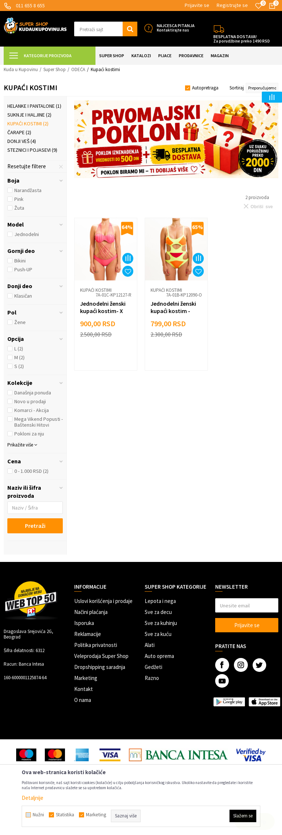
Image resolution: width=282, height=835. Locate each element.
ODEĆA (78, 69)
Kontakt (83, 689)
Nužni (38, 814)
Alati (150, 645)
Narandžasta (27, 190)
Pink (19, 199)
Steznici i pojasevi (32, 150)
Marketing (85, 678)
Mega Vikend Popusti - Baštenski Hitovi (38, 422)
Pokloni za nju (29, 433)
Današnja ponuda (32, 392)
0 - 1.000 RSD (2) (31, 471)
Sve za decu (158, 612)
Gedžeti (153, 667)
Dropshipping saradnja (99, 667)
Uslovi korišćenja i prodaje (103, 601)
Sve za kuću (158, 634)
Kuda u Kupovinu (21, 69)
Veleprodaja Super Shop (101, 656)
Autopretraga (205, 88)
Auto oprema (159, 656)
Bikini (20, 260)
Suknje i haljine (29, 114)
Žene (20, 322)
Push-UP (23, 269)
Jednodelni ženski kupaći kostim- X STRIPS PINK (103, 311)
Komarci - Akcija (31, 410)
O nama (82, 700)
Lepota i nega (160, 601)
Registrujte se (232, 5)
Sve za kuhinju (161, 623)
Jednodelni (26, 234)
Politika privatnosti (95, 645)
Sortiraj (236, 88)
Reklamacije (87, 634)
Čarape (19, 132)
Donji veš (21, 141)
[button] (105, 29)
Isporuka (84, 623)
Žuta (19, 208)
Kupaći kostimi (27, 123)
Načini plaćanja (91, 612)
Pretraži (35, 525)
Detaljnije (32, 797)
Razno (152, 678)
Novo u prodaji (30, 401)
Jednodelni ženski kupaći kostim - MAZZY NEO (173, 311)
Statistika (65, 814)
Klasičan (23, 296)
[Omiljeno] (258, 6)
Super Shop (54, 69)
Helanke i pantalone (34, 106)
